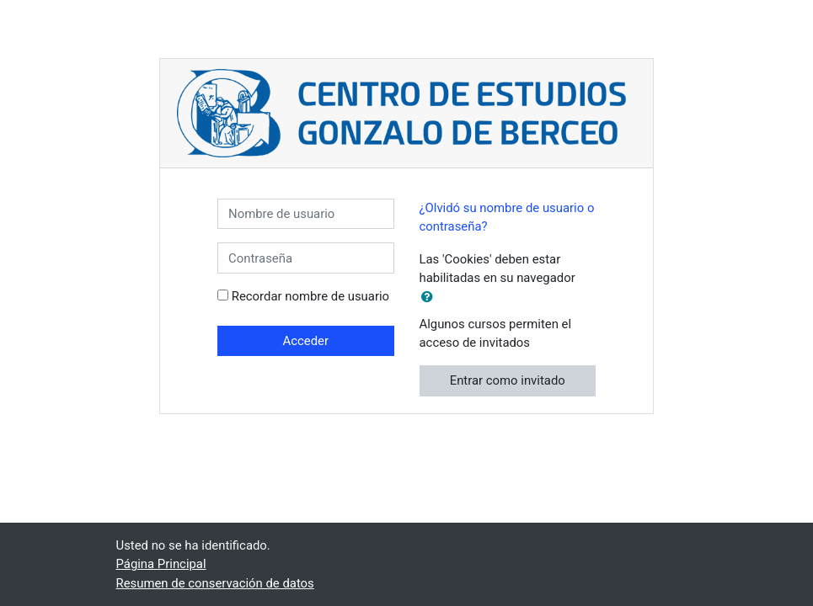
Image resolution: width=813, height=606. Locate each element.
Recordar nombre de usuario (310, 296)
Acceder (306, 340)
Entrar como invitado (507, 380)
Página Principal (161, 563)
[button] (430, 297)
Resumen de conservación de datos (215, 583)
